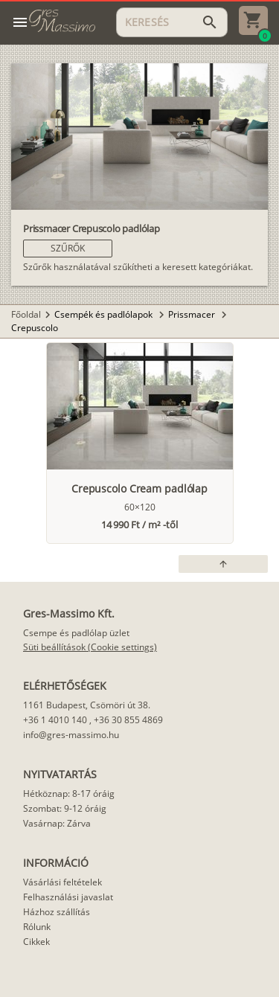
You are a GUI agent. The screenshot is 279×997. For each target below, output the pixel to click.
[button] (67, 248)
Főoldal (26, 314)
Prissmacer (192, 314)
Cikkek (36, 941)
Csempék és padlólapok (104, 314)
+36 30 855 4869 (128, 720)
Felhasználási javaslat (68, 897)
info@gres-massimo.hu (71, 734)
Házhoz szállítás (56, 911)
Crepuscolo (34, 327)
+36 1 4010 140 (55, 720)
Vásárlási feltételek (62, 882)
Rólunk (37, 926)
